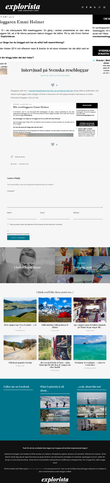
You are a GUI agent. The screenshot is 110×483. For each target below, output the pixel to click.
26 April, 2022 (55, 370)
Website (76, 212)
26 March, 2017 (20, 330)
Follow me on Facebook (16, 386)
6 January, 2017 (24, 163)
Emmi (14, 163)
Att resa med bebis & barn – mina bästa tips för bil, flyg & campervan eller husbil (55, 364)
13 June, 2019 (90, 330)
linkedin (91, 7)
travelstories (62, 76)
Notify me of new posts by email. (18, 233)
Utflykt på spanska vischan (20, 362)
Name (9, 212)
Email (42, 212)
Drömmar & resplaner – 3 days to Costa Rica (90, 363)
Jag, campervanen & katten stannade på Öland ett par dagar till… (90, 326)
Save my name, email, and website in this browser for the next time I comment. (36, 224)
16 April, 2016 (20, 365)
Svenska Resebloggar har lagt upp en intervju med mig (50, 90)
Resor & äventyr (48, 76)
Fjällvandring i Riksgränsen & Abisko (54, 326)
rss (95, 7)
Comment (11, 191)
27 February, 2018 (90, 368)
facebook (87, 7)
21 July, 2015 (55, 330)
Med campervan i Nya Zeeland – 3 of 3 (20, 326)
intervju (17, 157)
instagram (82, 7)
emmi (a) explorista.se (36, 468)
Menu (104, 7)
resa (23, 157)
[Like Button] (53, 85)
